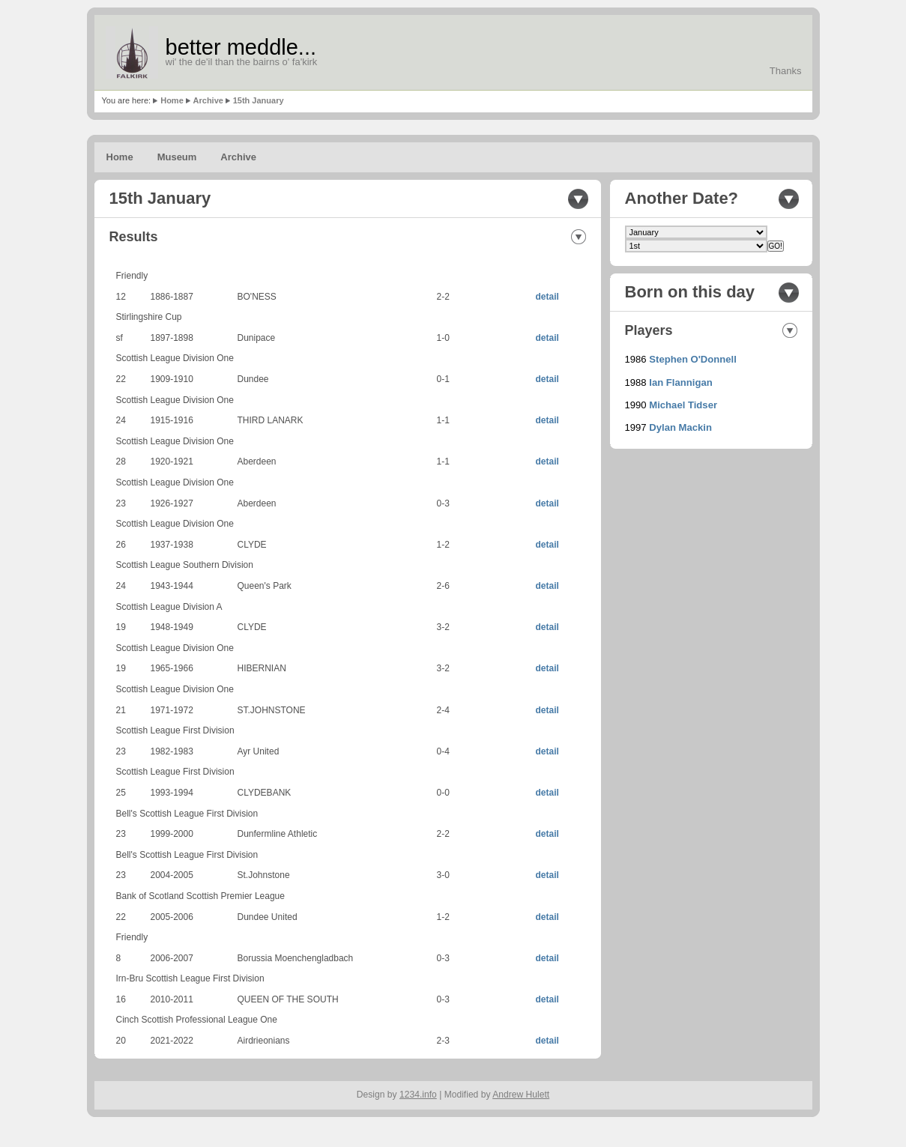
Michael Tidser (683, 405)
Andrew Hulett (520, 1094)
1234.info (418, 1094)
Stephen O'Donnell (693, 359)
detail (547, 296)
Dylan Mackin (680, 427)
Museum (177, 157)
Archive (208, 100)
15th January (258, 100)
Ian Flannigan (680, 382)
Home (172, 100)
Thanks (786, 70)
